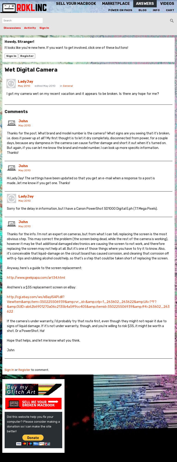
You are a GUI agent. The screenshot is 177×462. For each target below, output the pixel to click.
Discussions (12, 27)
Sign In (44, 27)
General (68, 85)
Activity (30, 27)
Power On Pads (120, 10)
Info (156, 10)
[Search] (172, 21)
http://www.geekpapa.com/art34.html (36, 278)
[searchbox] (22, 20)
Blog (143, 10)
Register (27, 56)
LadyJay (25, 81)
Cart (170, 10)
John (23, 121)
